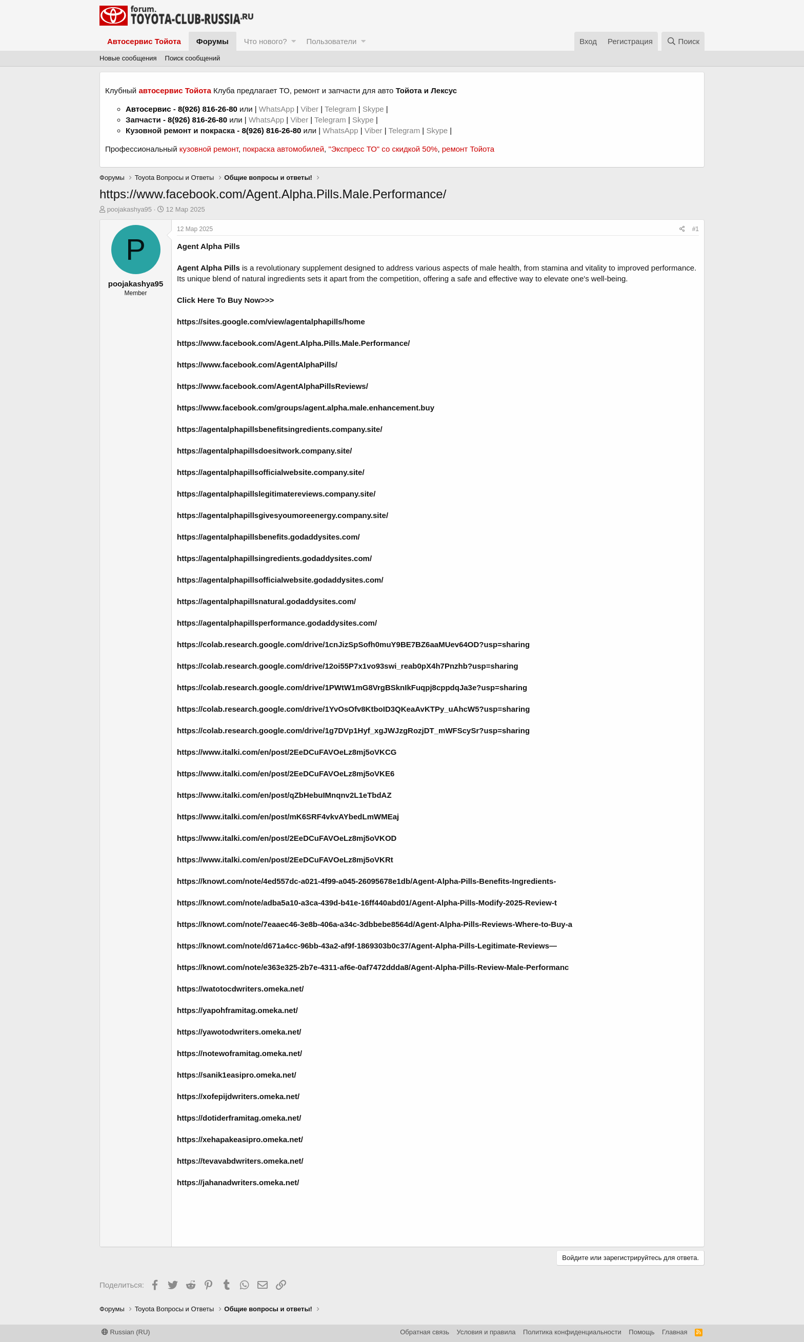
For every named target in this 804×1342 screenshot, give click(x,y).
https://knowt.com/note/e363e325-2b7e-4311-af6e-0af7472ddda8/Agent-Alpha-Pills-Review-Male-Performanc (373, 967)
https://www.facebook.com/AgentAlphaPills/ (257, 364)
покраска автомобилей (283, 148)
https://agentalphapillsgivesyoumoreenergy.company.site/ (282, 515)
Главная (674, 1332)
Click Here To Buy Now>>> (225, 300)
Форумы (212, 41)
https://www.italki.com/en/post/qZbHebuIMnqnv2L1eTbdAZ (284, 795)
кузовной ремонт (208, 148)
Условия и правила (486, 1332)
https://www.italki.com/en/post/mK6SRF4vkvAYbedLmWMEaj (288, 816)
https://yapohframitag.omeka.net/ (237, 1010)
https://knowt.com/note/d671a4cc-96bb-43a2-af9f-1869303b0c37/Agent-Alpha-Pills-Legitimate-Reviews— (367, 945)
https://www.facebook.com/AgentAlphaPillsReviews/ (272, 386)
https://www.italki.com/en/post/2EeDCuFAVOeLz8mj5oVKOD (286, 838)
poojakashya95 (129, 209)
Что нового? (265, 41)
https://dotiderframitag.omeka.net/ (239, 1117)
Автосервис (148, 109)
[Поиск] (683, 41)
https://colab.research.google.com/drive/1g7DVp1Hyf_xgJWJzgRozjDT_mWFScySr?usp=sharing (353, 730)
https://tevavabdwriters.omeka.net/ (240, 1161)
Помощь (641, 1332)
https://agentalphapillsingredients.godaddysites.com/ (274, 558)
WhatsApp (277, 109)
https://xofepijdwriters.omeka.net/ (238, 1096)
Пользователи (331, 41)
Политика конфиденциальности (572, 1332)
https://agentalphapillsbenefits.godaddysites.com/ (268, 536)
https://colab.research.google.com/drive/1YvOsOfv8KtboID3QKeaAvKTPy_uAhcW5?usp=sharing (353, 709)
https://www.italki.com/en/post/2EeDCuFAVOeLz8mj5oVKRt (285, 859)
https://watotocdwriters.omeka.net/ (240, 988)
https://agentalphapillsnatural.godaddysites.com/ (266, 601)
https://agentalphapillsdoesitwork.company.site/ (264, 450)
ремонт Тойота (468, 148)
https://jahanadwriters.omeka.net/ (238, 1182)
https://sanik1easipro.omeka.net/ (236, 1074)
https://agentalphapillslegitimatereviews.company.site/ (276, 493)
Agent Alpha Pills (208, 246)
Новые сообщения (128, 58)
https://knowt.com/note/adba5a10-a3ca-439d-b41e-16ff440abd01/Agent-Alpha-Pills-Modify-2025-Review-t (367, 902)
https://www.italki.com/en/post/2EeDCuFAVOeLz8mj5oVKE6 (285, 773)
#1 (695, 229)
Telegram (341, 109)
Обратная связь (424, 1332)
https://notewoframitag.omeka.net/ (239, 1053)
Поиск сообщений (192, 58)
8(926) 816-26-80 (207, 109)
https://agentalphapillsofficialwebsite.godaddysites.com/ (280, 579)
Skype (374, 109)
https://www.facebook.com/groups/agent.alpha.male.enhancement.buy (305, 407)
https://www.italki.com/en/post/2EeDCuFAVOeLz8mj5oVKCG (286, 752)
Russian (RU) (126, 1332)
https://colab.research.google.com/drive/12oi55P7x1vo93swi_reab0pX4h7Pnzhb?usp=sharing (347, 666)
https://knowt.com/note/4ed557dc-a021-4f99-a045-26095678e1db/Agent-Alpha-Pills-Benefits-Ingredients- (366, 881)
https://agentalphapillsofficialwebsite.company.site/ (271, 472)
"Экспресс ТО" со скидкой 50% (382, 148)
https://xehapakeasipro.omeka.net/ (240, 1139)
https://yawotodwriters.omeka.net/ (239, 1031)
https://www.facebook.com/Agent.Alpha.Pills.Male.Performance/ (293, 343)
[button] (293, 41)
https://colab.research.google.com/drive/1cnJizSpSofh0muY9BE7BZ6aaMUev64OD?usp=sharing (353, 644)
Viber (309, 109)
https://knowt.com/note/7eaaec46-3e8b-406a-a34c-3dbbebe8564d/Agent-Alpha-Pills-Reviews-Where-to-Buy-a (374, 924)
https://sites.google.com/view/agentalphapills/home (271, 321)
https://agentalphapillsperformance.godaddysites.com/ (277, 622)
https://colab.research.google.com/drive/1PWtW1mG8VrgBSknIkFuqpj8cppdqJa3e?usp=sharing (352, 687)
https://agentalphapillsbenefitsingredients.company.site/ (280, 429)
